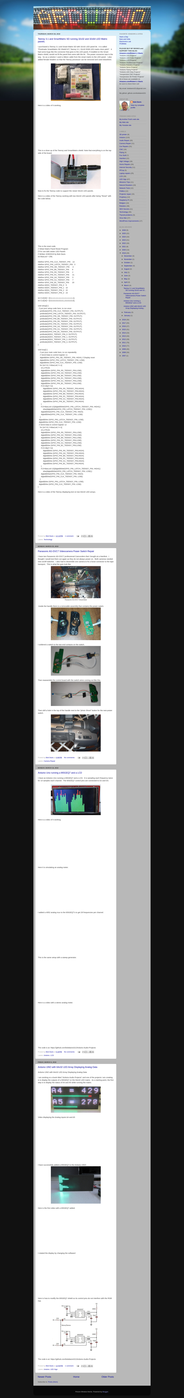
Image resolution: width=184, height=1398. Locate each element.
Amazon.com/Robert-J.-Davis (131, 53)
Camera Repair (49, 761)
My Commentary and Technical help (75, 12)
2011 (124, 342)
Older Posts (107, 1376)
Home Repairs (124, 164)
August (127, 269)
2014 (124, 333)
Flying (121, 152)
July (126, 272)
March (126, 285)
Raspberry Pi (124, 200)
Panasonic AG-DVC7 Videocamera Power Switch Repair (66, 551)
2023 (124, 240)
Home (76, 1376)
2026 (124, 230)
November (128, 259)
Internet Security (125, 167)
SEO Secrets (124, 209)
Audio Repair (124, 140)
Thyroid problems (125, 215)
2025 (124, 233)
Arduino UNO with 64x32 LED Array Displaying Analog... (135, 307)
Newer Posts (44, 1376)
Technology (48, 539)
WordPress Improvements (129, 221)
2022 (124, 243)
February (127, 312)
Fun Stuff (122, 155)
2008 (124, 352)
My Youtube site (125, 125)
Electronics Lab (125, 41)
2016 (124, 326)
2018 (124, 320)
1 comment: (69, 536)
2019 (124, 253)
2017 (124, 323)
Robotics (122, 206)
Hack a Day (123, 37)
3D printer (123, 134)
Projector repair (125, 194)
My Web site (124, 122)
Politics (122, 191)
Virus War (123, 218)
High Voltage (124, 161)
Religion (122, 203)
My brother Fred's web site (129, 119)
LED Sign (54, 1369)
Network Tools (124, 188)
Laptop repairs (124, 173)
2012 (124, 339)
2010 (124, 346)
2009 (124, 349)
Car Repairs (123, 146)
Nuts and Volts (124, 39)
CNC (121, 149)
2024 (124, 237)
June (126, 276)
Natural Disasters (125, 185)
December (128, 256)
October (127, 262)
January (127, 315)
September (128, 266)
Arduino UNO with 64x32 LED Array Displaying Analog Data (67, 1067)
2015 (124, 329)
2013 (124, 336)
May (126, 279)
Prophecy (123, 197)
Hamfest (122, 158)
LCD (52, 1055)
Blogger (105, 1392)
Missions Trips (124, 182)
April (126, 282)
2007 (124, 356)
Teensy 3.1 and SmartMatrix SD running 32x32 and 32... (135, 289)
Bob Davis (137, 102)
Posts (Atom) (53, 1382)
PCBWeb (122, 44)
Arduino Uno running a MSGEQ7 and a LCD (60, 773)
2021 (124, 247)
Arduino (47, 1055)
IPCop (121, 170)
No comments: (69, 757)
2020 (124, 250)
